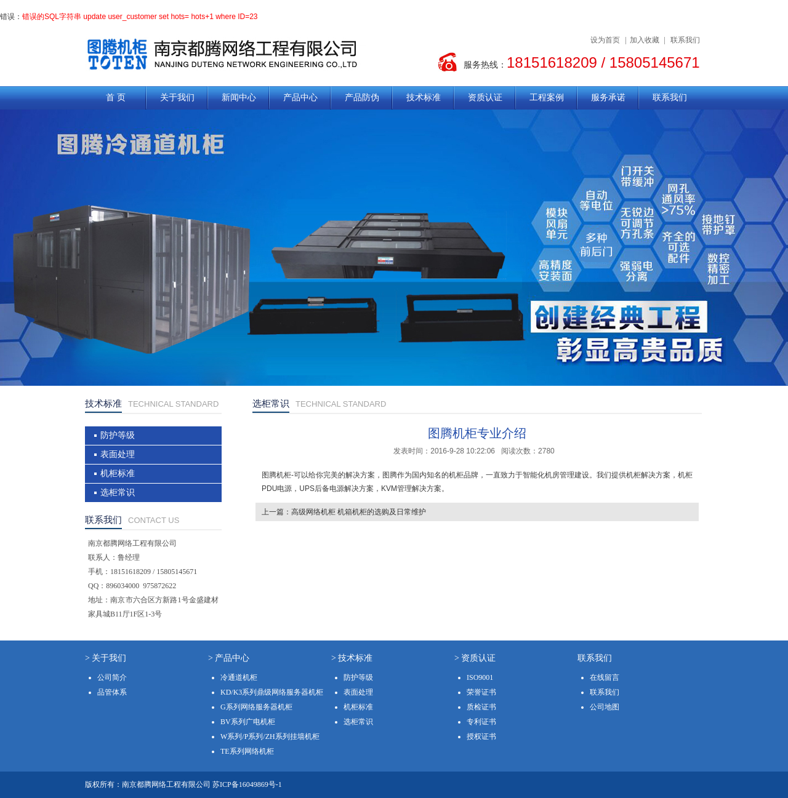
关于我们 (177, 97)
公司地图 (604, 707)
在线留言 (604, 677)
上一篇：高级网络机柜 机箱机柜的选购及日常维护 (344, 512)
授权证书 (481, 736)
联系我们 (685, 40)
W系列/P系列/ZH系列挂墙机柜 (270, 736)
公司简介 (112, 677)
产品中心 (300, 97)
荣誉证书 (481, 692)
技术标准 (423, 97)
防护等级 (117, 435)
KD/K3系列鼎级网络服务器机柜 (271, 692)
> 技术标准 (351, 658)
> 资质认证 (475, 658)
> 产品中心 (228, 658)
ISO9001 (480, 677)
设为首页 (605, 40)
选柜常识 (117, 492)
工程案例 (546, 97)
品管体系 (112, 692)
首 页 (116, 97)
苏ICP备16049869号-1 (247, 784)
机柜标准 (117, 473)
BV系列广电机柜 (247, 721)
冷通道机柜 (238, 677)
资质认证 (485, 97)
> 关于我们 (105, 658)
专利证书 (481, 721)
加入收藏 (644, 40)
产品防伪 (362, 97)
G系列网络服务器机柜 (256, 707)
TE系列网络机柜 (247, 751)
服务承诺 (608, 97)
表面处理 (117, 454)
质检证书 (481, 707)
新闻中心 (239, 97)
